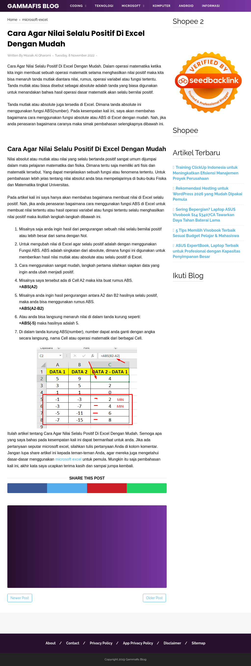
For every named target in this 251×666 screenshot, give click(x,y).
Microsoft (131, 6)
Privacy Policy (101, 643)
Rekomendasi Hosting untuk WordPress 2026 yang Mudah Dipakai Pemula (207, 194)
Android (186, 6)
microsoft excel (68, 459)
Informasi (211, 6)
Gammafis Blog (33, 6)
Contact (72, 643)
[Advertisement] (87, 543)
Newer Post (20, 598)
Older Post (154, 598)
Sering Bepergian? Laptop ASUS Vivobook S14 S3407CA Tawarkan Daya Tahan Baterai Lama (204, 215)
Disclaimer (172, 643)
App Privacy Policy (138, 643)
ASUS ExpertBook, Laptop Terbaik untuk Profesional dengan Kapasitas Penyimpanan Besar (206, 251)
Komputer (161, 6)
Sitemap (198, 643)
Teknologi (104, 6)
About (51, 643)
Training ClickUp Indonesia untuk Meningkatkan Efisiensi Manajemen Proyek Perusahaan (205, 173)
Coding (76, 6)
